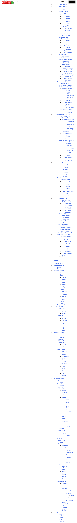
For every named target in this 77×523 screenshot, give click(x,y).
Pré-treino (68, 195)
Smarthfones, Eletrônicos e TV (66, 140)
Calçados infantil (65, 33)
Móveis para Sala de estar (65, 231)
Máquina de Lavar (68, 63)
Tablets (68, 155)
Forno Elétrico (68, 71)
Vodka (68, 246)
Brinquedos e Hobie (65, 15)
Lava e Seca (65, 61)
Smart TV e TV (68, 160)
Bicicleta (68, 184)
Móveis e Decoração (63, 226)
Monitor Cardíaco (65, 215)
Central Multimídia (63, 6)
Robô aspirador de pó (68, 75)
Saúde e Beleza (63, 198)
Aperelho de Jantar (66, 83)
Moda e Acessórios (63, 224)
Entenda (61, 1)
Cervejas (68, 245)
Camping (68, 190)
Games (65, 174)
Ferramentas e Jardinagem (63, 114)
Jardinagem (65, 131)
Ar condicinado (66, 56)
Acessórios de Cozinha (63, 82)
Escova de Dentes (65, 220)
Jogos (68, 23)
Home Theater (68, 102)
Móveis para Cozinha (65, 227)
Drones (68, 100)
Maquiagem (68, 210)
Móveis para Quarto (65, 229)
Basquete (67, 183)
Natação (68, 181)
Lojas (65, 138)
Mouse (65, 171)
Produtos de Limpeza (65, 236)
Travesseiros (67, 49)
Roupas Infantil (66, 35)
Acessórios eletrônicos (68, 106)
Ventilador (68, 76)
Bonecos (68, 16)
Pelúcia (68, 21)
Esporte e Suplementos (66, 109)
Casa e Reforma (63, 37)
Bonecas (68, 18)
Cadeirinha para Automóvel (64, 292)
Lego (68, 25)
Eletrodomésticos (63, 54)
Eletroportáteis (66, 64)
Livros (63, 255)
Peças (63, 9)
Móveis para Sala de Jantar (65, 233)
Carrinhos (65, 27)
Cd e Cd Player (63, 4)
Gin (68, 248)
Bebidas (66, 239)
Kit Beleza (68, 212)
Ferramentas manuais (68, 119)
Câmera (68, 92)
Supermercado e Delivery (63, 234)
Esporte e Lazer (68, 111)
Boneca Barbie (68, 20)
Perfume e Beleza (65, 200)
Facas (68, 40)
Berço (65, 13)
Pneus (63, 8)
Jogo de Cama (68, 51)
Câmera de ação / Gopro (68, 403)
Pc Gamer (65, 164)
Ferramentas (65, 118)
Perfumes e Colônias (67, 202)
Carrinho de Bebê (67, 32)
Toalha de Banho (68, 52)
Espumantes (68, 251)
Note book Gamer (65, 166)
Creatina (68, 196)
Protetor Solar (65, 219)
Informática (63, 162)
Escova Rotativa (68, 208)
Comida (66, 238)
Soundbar (67, 104)
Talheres (68, 44)
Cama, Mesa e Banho (65, 45)
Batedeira (67, 66)
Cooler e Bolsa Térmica (68, 191)
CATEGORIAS (61, 3)
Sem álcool (68, 241)
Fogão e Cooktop (65, 57)
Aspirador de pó (68, 73)
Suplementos (65, 193)
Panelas (68, 42)
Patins (68, 188)
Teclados (65, 169)
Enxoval (68, 47)
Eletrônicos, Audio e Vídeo (66, 87)
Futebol (68, 186)
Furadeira (68, 450)
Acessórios (68, 80)
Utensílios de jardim (65, 116)
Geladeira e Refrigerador (65, 59)
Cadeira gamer (66, 176)
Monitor (66, 167)
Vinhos (68, 243)
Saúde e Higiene (63, 214)
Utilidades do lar (65, 39)
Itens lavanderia (68, 253)
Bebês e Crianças (63, 11)
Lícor (68, 250)
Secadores (68, 207)
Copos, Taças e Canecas (65, 85)
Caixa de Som (68, 78)
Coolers (66, 172)
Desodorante (65, 217)
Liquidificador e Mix (68, 69)
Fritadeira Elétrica (68, 68)
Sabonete (65, 222)
